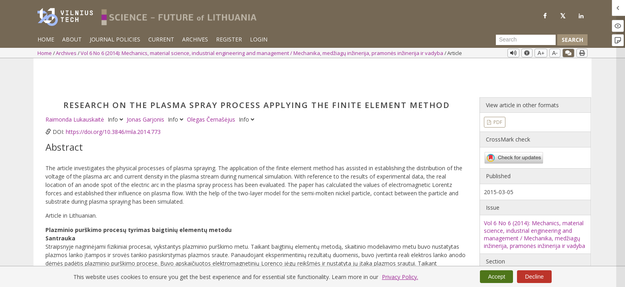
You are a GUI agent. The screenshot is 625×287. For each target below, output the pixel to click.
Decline (534, 276)
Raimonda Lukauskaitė (75, 88)
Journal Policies (115, 39)
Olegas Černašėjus (212, 88)
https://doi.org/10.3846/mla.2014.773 (113, 100)
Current (161, 39)
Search (572, 39)
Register (229, 39)
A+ (540, 53)
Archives (195, 39)
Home (45, 39)
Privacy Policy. (400, 277)
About (72, 39)
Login (258, 39)
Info (116, 88)
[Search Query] (526, 40)
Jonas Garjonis (146, 88)
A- (555, 53)
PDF (497, 90)
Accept (496, 276)
